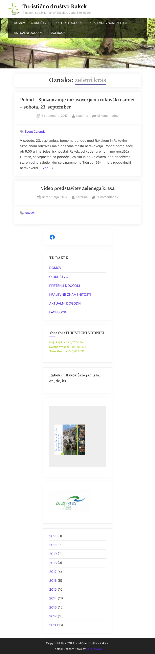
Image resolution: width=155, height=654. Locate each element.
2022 (53, 545)
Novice (30, 213)
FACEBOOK (57, 33)
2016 (53, 581)
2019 (53, 554)
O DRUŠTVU (40, 23)
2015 (53, 589)
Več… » (48, 168)
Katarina (82, 115)
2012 (53, 616)
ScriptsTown (94, 648)
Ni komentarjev (107, 116)
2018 (53, 563)
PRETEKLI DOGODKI (69, 23)
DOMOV (19, 23)
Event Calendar (36, 131)
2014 (53, 598)
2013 (53, 607)
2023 (53, 536)
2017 (53, 572)
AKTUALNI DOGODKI (29, 33)
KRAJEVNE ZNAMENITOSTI (109, 23)
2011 (52, 625)
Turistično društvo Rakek (54, 6)
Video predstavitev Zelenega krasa (77, 188)
